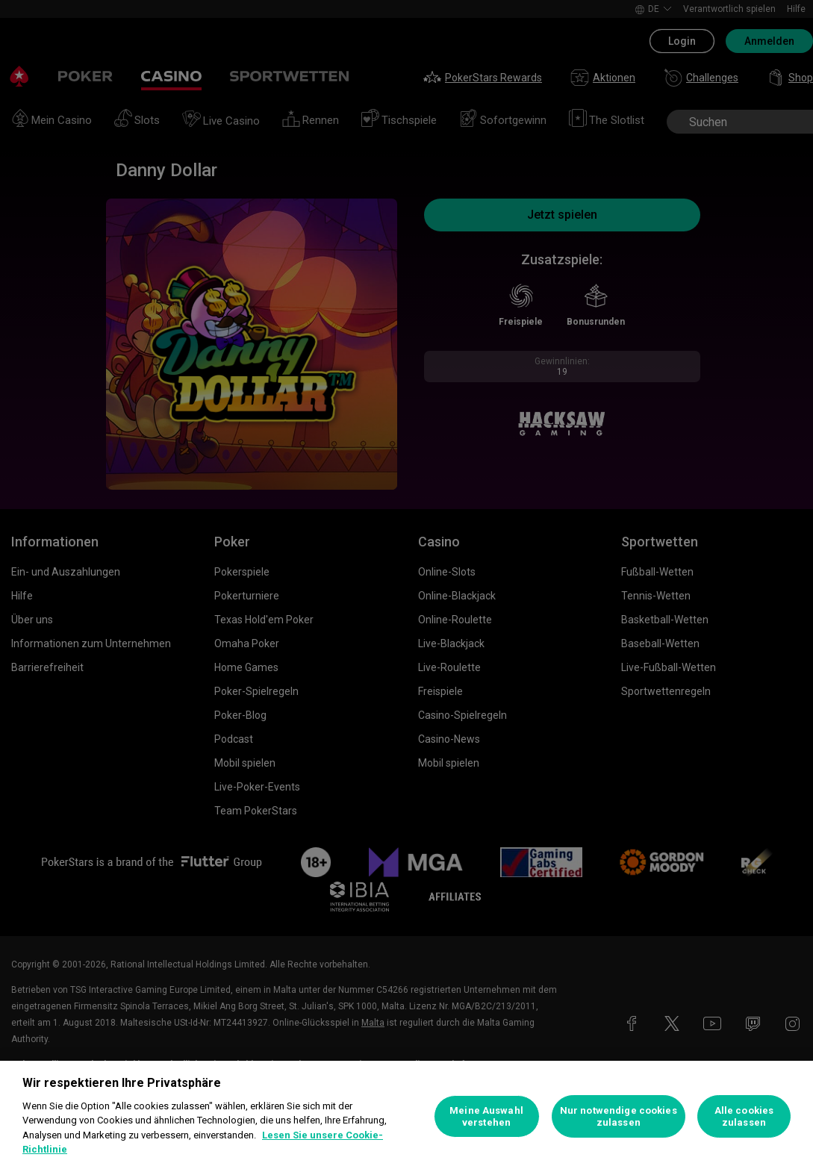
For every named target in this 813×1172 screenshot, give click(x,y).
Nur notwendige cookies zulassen (618, 1116)
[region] (406, 1116)
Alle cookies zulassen (744, 1116)
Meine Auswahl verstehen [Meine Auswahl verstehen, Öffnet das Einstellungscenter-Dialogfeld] (486, 1116)
